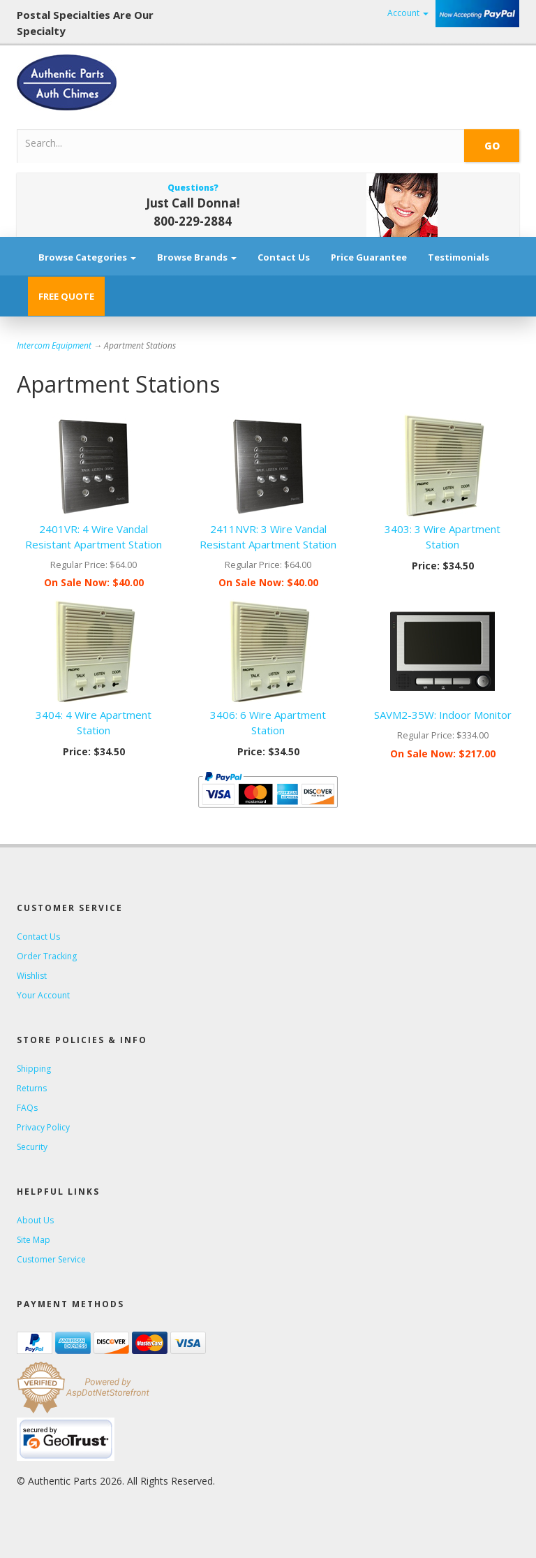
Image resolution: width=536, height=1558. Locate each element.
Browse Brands (197, 257)
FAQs (27, 1108)
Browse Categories (87, 257)
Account (408, 13)
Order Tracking (47, 956)
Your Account (43, 995)
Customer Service (51, 1259)
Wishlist (32, 976)
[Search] (192, 142)
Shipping (34, 1069)
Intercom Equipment (54, 345)
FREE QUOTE (66, 296)
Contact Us (284, 257)
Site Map (33, 1240)
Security (32, 1147)
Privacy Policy (43, 1127)
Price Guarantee (369, 257)
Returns (32, 1088)
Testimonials (458, 257)
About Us (35, 1220)
